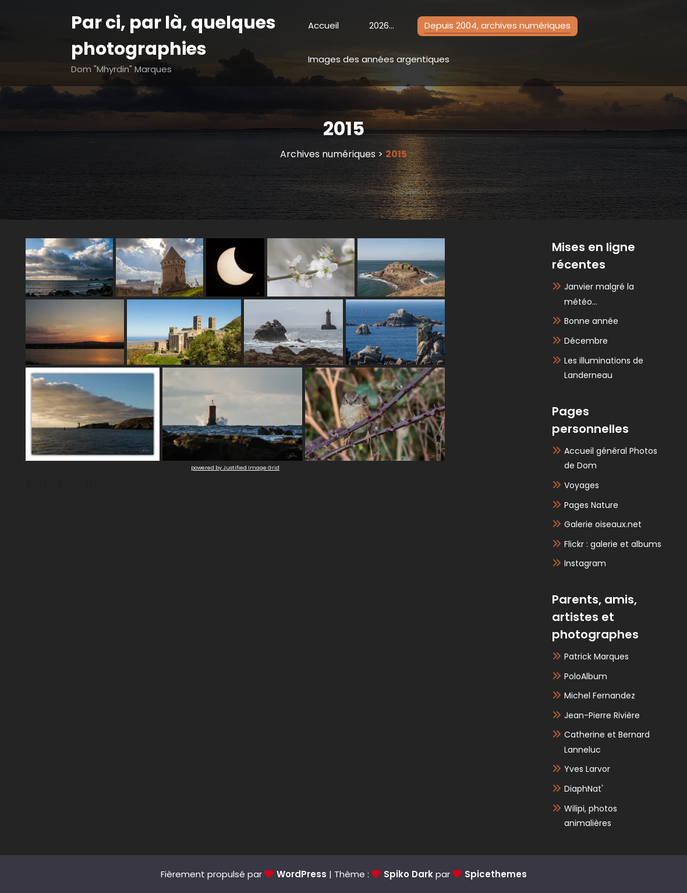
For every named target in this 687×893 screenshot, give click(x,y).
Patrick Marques (596, 656)
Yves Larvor (587, 769)
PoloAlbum (585, 676)
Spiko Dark (408, 874)
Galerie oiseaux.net (603, 524)
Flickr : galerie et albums (612, 544)
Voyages (581, 485)
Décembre (586, 341)
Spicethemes (496, 874)
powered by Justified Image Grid (235, 467)
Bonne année (591, 321)
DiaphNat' (583, 789)
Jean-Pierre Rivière (602, 715)
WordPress (302, 874)
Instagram (585, 563)
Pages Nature (591, 505)
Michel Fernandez (599, 695)
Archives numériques (328, 154)
